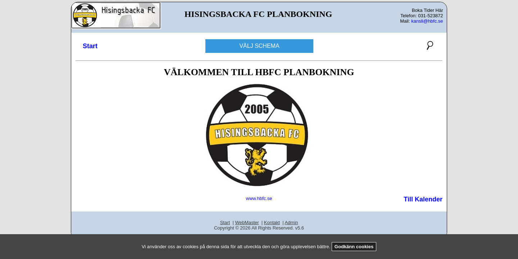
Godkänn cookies (354, 246)
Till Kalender (423, 199)
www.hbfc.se (259, 198)
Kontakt (272, 222)
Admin (291, 222)
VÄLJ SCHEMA (259, 46)
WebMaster (247, 222)
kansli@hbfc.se (427, 21)
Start (90, 46)
